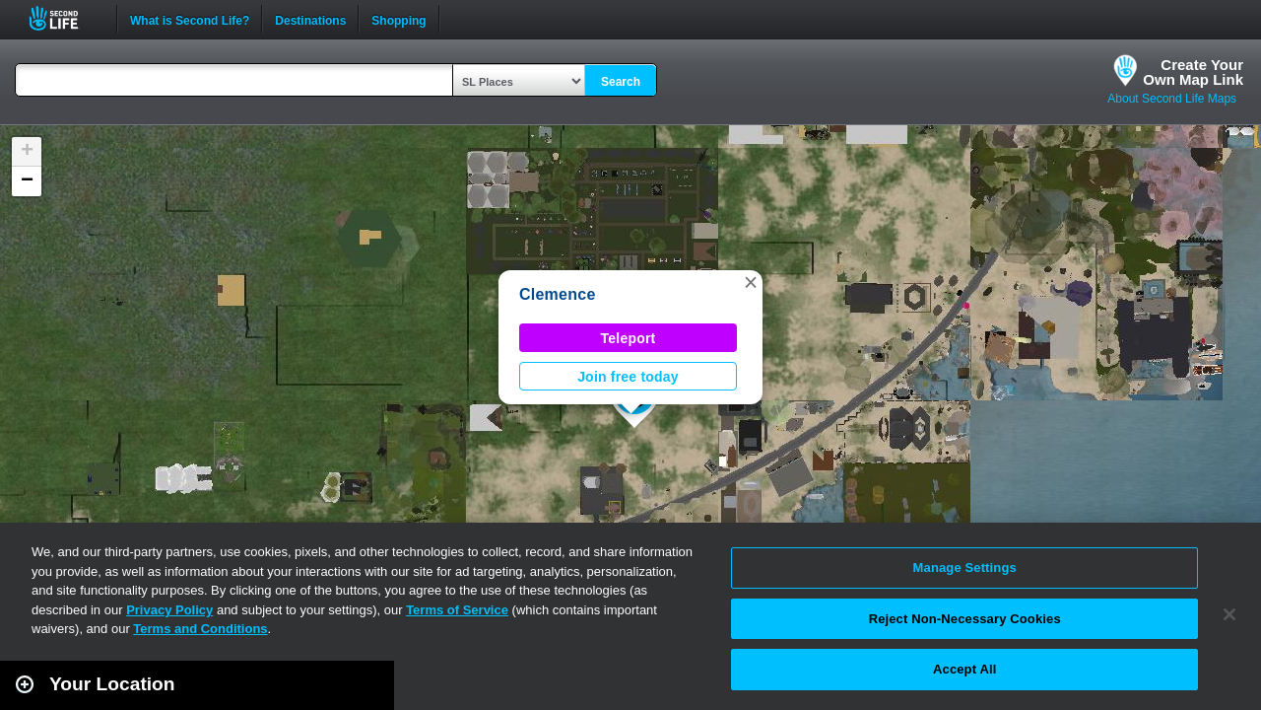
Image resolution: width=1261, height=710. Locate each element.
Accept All (964, 669)
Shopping (398, 19)
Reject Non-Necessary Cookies (965, 618)
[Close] (1229, 614)
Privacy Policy (169, 610)
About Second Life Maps (1171, 99)
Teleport (628, 338)
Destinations (310, 19)
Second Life (64, 18)
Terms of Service (457, 610)
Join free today (628, 377)
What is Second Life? (189, 19)
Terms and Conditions (200, 628)
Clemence (557, 294)
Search (620, 82)
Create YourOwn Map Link (1193, 72)
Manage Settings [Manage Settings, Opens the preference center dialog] (965, 567)
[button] (751, 282)
